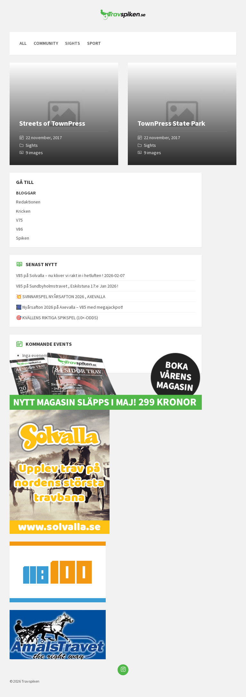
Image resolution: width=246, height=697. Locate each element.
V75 (19, 220)
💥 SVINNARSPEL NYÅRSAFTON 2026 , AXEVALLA (60, 296)
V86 (19, 229)
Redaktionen (28, 202)
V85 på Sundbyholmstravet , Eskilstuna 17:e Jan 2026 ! (67, 286)
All (23, 43)
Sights (32, 145)
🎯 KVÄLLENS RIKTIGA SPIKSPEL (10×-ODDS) (57, 318)
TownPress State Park (171, 123)
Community (46, 43)
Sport (94, 43)
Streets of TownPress (52, 123)
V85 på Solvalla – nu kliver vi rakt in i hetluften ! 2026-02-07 (70, 275)
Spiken (22, 238)
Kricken (23, 211)
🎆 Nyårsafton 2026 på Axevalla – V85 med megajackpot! (69, 307)
